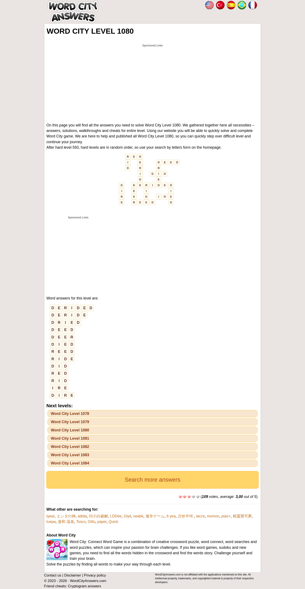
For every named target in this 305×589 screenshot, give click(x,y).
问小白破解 (98, 516)
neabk (138, 516)
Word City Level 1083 (70, 455)
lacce (200, 516)
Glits (91, 522)
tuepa (51, 522)
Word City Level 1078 (70, 414)
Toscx (81, 522)
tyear (50, 516)
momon (213, 516)
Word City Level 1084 (70, 463)
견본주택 (186, 516)
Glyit (127, 516)
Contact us (52, 575)
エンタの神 (66, 516)
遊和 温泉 (66, 522)
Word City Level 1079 (70, 422)
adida (82, 516)
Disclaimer (72, 575)
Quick (113, 522)
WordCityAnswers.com (88, 581)
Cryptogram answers (84, 586)
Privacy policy (95, 575)
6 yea (171, 516)
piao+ (226, 516)
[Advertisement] (152, 78)
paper (102, 522)
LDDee (116, 516)
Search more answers (152, 480)
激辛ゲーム (155, 516)
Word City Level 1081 (70, 438)
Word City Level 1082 (70, 447)
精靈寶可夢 (242, 516)
